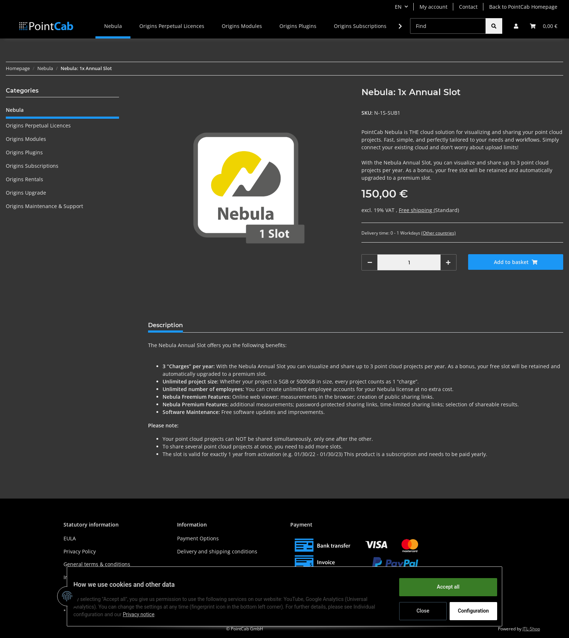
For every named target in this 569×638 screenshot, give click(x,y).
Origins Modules (26, 138)
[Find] (448, 26)
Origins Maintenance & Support (44, 206)
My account (433, 6)
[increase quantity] (448, 262)
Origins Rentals (24, 179)
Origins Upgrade (26, 192)
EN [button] (398, 6)
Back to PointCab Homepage (523, 6)
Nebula (15, 109)
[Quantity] (409, 262)
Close (417, 611)
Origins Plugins (24, 152)
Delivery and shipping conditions (217, 551)
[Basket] (543, 25)
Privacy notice (144, 614)
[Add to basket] (515, 262)
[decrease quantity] (370, 262)
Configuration (468, 611)
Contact (468, 6)
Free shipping (416, 210)
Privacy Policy (80, 551)
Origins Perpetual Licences (38, 125)
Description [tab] (165, 325)
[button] (516, 25)
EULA (70, 538)
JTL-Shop (531, 629)
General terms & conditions (97, 564)
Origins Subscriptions (32, 165)
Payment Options (198, 538)
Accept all (442, 587)
